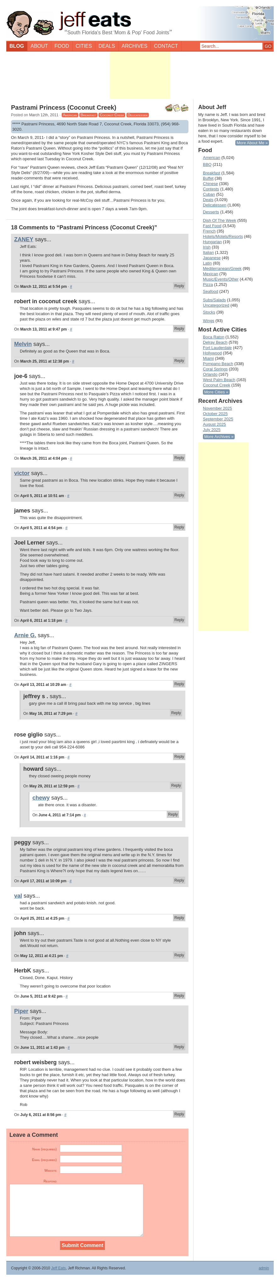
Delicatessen (138, 115)
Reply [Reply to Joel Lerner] (179, 620)
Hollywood (212, 353)
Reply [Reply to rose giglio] (179, 756)
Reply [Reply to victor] (179, 495)
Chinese (210, 183)
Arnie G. (25, 635)
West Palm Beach (219, 379)
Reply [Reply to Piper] (179, 1047)
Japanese (212, 257)
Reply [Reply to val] (179, 918)
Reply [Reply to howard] (176, 785)
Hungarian (212, 241)
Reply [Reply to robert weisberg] (179, 1114)
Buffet (208, 178)
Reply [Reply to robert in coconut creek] (179, 328)
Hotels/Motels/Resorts (223, 236)
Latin (207, 263)
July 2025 (212, 429)
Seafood (210, 291)
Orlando (210, 374)
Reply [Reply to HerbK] (179, 996)
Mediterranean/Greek (222, 268)
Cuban (209, 194)
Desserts (211, 212)
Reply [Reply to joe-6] (179, 458)
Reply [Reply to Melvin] (179, 361)
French (209, 231)
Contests (211, 189)
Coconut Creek (112, 115)
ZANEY (23, 239)
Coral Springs (215, 369)
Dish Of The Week (219, 220)
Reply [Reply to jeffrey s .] (176, 713)
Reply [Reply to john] (179, 955)
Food (61, 46)
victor (22, 473)
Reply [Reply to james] (179, 527)
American (70, 115)
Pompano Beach (218, 363)
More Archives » (218, 436)
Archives (135, 46)
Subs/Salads (214, 300)
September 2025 (218, 419)
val (18, 896)
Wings (208, 320)
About (39, 46)
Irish (207, 247)
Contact (166, 46)
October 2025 (215, 413)
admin (264, 1268)
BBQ (207, 164)
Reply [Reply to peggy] (179, 880)
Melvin (23, 344)
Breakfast (88, 115)
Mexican (210, 273)
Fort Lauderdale (217, 347)
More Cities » (216, 392)
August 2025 (214, 424)
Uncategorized (216, 305)
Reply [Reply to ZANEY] (179, 286)
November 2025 (217, 408)
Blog (16, 46)
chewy (41, 798)
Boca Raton (213, 337)
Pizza (208, 284)
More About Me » (252, 142)
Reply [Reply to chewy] (173, 814)
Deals (106, 46)
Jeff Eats (58, 1268)
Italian (208, 252)
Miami (208, 358)
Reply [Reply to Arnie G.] (179, 684)
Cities (84, 46)
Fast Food (212, 225)
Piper (21, 1011)
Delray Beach (215, 342)
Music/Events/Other (220, 279)
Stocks (209, 312)
